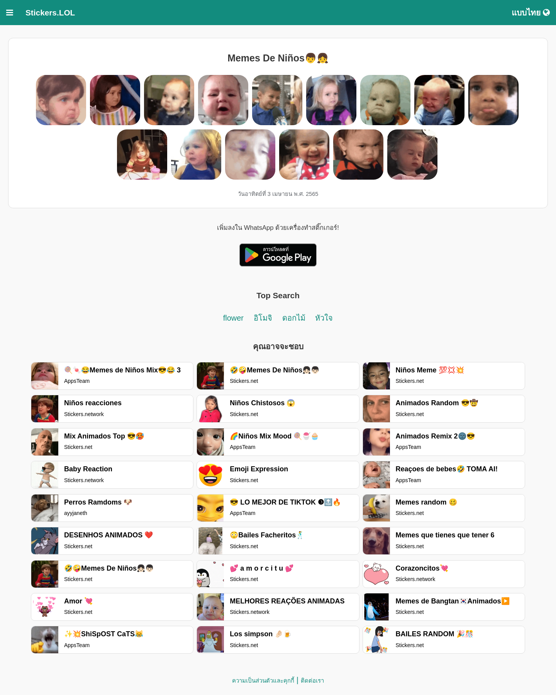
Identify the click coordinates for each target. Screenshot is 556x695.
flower (233, 318)
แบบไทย (531, 12)
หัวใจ (324, 318)
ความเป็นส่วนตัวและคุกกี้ (263, 680)
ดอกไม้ (293, 318)
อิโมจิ (263, 318)
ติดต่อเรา (312, 680)
